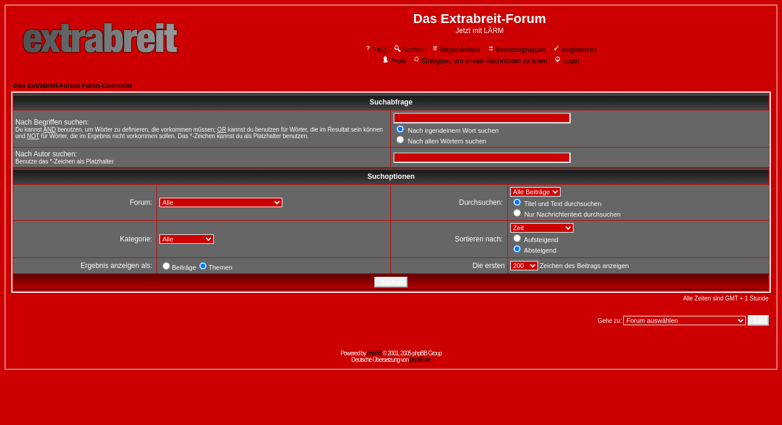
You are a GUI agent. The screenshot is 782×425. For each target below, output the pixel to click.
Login (566, 60)
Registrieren (575, 49)
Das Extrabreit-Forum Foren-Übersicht (73, 85)
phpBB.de (420, 360)
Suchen (408, 49)
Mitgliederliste (455, 49)
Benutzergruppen (516, 49)
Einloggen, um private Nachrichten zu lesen (480, 60)
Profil (394, 60)
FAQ (375, 49)
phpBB (374, 353)
